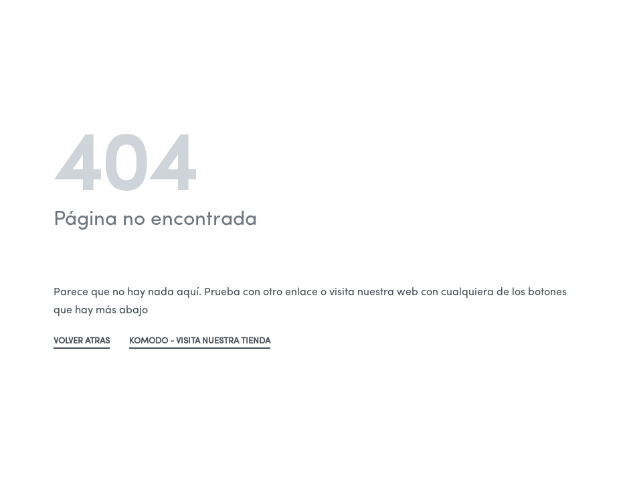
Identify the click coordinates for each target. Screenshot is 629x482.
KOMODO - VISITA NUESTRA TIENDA (199, 341)
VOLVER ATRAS (82, 341)
